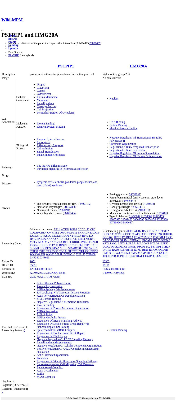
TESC (131, 255)
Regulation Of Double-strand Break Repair (60, 333)
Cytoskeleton (44, 93)
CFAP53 (136, 234)
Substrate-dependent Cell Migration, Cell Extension (65, 364)
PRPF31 (93, 241)
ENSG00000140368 (41, 268)
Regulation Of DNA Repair (52, 336)
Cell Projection (45, 109)
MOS (41, 241)
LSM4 (81, 238)
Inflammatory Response (50, 145)
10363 (106, 261)
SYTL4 (163, 252)
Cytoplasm (43, 87)
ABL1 (56, 229)
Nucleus (114, 98)
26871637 (95, 43)
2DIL (33, 276)
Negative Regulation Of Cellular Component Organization (69, 345)
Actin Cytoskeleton (47, 370)
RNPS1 (72, 245)
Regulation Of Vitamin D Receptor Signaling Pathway (67, 361)
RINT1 (63, 245)
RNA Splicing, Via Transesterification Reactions (64, 292)
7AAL (40, 276)
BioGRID (13, 55)
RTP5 (87, 245)
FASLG (47, 235)
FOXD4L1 (159, 237)
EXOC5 (94, 232)
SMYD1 (145, 252)
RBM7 (138, 249)
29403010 (143, 210)
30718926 (115, 222)
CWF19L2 (53, 232)
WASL (59, 254)
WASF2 (50, 254)
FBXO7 (138, 237)
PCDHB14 (74, 241)
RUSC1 (116, 252)
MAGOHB (143, 243)
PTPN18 (53, 245)
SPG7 (85, 248)
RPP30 (153, 249)
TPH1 (42, 251)
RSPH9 (107, 252)
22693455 (158, 216)
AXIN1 (65, 229)
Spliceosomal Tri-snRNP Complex (56, 329)
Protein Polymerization (49, 286)
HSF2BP (35, 238)
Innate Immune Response (51, 154)
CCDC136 (108, 234)
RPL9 (80, 245)
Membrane (43, 100)
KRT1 (106, 243)
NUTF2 (164, 243)
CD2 (92, 229)
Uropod (41, 84)
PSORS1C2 (143, 246)
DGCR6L (108, 237)
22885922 (115, 219)
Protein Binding (46, 123)
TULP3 (83, 251)
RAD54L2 (118, 249)
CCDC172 (83, 229)
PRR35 (34, 245)
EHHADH (83, 232)
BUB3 (73, 229)
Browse (12, 38)
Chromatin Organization (123, 143)
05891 (33, 265)
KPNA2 (165, 240)
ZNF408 (91, 254)
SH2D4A (54, 248)
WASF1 (40, 254)
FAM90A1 (36, 235)
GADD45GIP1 (111, 240)
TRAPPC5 (150, 255)
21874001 (146, 216)
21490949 (134, 216)
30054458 (150, 219)
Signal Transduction (48, 151)
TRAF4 (140, 255)
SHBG (63, 248)
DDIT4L (167, 234)
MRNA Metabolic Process (51, 317)
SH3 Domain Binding (49, 298)
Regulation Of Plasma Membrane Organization (63, 308)
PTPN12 (43, 245)
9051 (32, 261)
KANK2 (51, 238)
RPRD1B (162, 249)
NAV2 (55, 241)
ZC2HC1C (69, 254)
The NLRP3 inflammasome (52, 165)
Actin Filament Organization (53, 354)
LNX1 (121, 243)
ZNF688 (44, 257)
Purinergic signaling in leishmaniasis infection (62, 168)
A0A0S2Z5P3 (38, 272)
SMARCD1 (74, 248)
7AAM (48, 276)
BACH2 (146, 231)
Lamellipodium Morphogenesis (54, 342)
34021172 (85, 203)
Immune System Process (50, 139)
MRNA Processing (47, 311)
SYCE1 (93, 248)
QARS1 (107, 249)
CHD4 (43, 232)
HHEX (77, 235)
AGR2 (137, 231)
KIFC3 (157, 240)
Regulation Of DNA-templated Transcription (134, 146)
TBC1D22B (109, 255)
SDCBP (44, 248)
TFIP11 (34, 251)
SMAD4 (135, 252)
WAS (33, 254)
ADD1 (130, 231)
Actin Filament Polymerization (54, 283)
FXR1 (169, 237)
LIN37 (73, 238)
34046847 (129, 200)
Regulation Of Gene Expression (127, 150)
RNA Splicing (44, 314)
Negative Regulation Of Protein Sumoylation (135, 153)
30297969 (162, 219)
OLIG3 (107, 246)
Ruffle (40, 373)
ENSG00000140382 (114, 268)
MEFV (34, 241)
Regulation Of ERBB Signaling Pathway (59, 320)
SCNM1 (34, 248)
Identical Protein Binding (51, 126)
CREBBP (147, 234)
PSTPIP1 (66, 66)
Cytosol (41, 90)
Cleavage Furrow (46, 106)
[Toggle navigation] (2, 30)
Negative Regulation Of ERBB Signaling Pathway (65, 339)
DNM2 (73, 232)
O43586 (60, 272)
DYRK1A (127, 237)
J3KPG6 (51, 272)
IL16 (43, 238)
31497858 (69, 206)
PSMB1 (132, 246)
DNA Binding (117, 121)
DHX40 (64, 232)
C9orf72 (164, 231)
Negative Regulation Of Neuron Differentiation (136, 156)
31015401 (161, 213)
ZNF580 (34, 257)
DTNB (117, 237)
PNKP (84, 241)
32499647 (126, 222)
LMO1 (114, 243)
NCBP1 (63, 241)
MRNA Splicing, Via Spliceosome (56, 289)
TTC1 (75, 251)
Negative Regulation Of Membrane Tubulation (63, 301)
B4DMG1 (108, 272)
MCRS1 (90, 238)
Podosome (42, 358)
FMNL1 (147, 237)
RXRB (94, 245)
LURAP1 (131, 243)
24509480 (126, 219)
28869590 (138, 219)
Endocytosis (43, 142)
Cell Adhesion (45, 148)
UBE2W (93, 251)
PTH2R (166, 246)
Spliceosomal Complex (50, 367)
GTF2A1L (135, 240)
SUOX (155, 252)
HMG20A (138, 66)
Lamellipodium (45, 103)
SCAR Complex (46, 376)
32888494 (63, 210)
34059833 (134, 194)
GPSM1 (124, 240)
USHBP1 (162, 255)
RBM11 (128, 249)
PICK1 (123, 246)
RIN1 (145, 249)
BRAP (155, 231)
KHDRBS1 (63, 238)
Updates (13, 48)
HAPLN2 (67, 235)
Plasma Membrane (47, 97)
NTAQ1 (154, 243)
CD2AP (34, 232)
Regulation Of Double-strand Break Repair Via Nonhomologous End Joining (63, 325)
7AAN (56, 276)
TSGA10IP (65, 251)
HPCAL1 (147, 240)
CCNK (119, 234)
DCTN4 (157, 234)
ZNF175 (80, 254)
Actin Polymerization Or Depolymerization (61, 295)
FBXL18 (57, 235)
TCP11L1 (122, 255)
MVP (48, 241)
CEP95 (127, 234)
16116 (106, 265)
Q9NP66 (119, 272)
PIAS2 (115, 246)
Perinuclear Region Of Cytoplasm (55, 112)
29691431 (138, 206)
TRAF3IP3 (52, 251)
